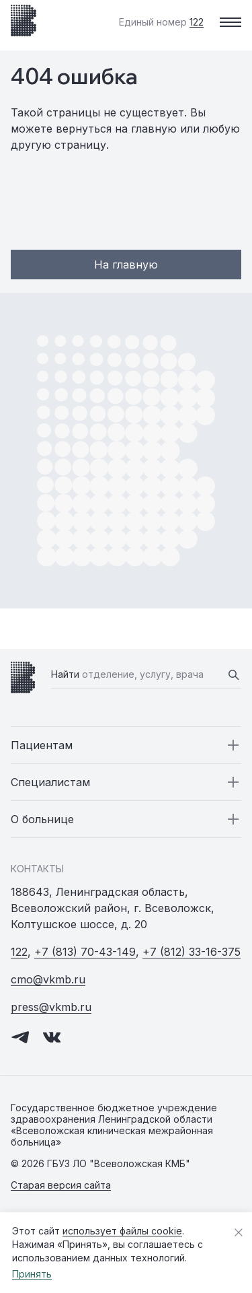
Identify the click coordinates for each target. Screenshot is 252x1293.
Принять (32, 1274)
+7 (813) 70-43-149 (85, 951)
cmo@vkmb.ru (48, 979)
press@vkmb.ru (51, 1007)
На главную (126, 264)
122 (19, 951)
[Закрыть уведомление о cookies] (238, 1232)
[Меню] (230, 22)
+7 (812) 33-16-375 (191, 951)
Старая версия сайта (61, 1185)
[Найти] (233, 674)
